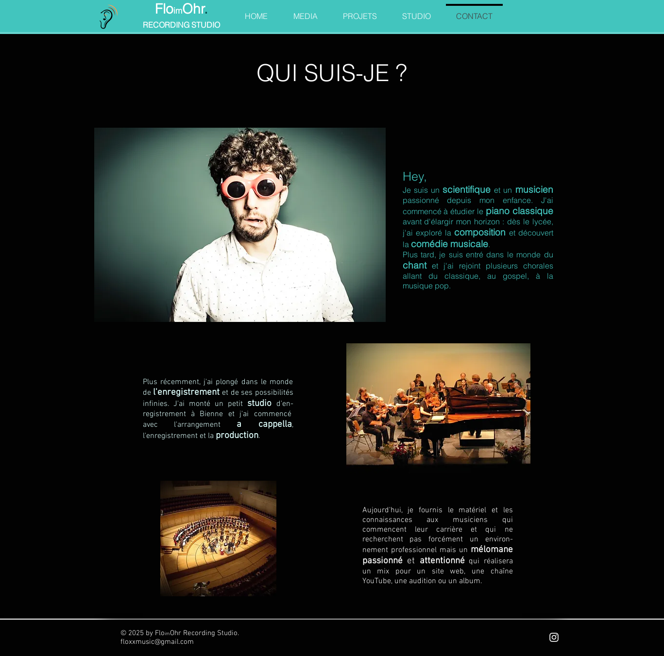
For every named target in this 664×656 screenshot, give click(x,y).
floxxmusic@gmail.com (157, 642)
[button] (305, 11)
